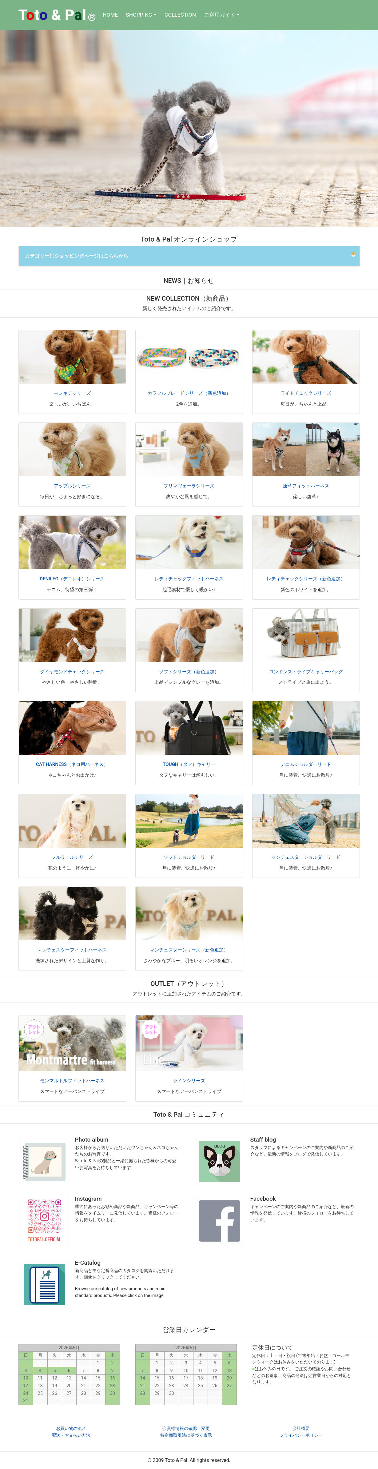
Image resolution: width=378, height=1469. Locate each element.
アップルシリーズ (72, 486)
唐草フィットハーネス (306, 486)
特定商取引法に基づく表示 (186, 1435)
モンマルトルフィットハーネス (72, 1080)
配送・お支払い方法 (71, 1435)
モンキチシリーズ (72, 393)
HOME (110, 15)
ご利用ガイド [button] (219, 15)
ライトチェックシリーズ (306, 393)
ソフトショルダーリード (189, 857)
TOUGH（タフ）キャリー (189, 764)
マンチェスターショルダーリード (305, 857)
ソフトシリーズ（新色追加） (189, 671)
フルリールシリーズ (72, 857)
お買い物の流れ (71, 1428)
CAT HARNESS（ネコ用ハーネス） (72, 764)
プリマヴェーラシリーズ (189, 486)
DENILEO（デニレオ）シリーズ (72, 579)
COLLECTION (180, 15)
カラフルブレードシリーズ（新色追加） (189, 393)
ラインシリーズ (189, 1080)
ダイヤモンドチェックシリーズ (72, 671)
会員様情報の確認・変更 (186, 1428)
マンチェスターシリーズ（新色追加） (189, 950)
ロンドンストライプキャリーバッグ (306, 671)
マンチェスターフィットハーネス (72, 950)
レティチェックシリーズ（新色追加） (306, 579)
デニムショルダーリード (306, 764)
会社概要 (301, 1428)
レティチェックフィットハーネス (189, 579)
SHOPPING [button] (139, 15)
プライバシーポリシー (301, 1435)
